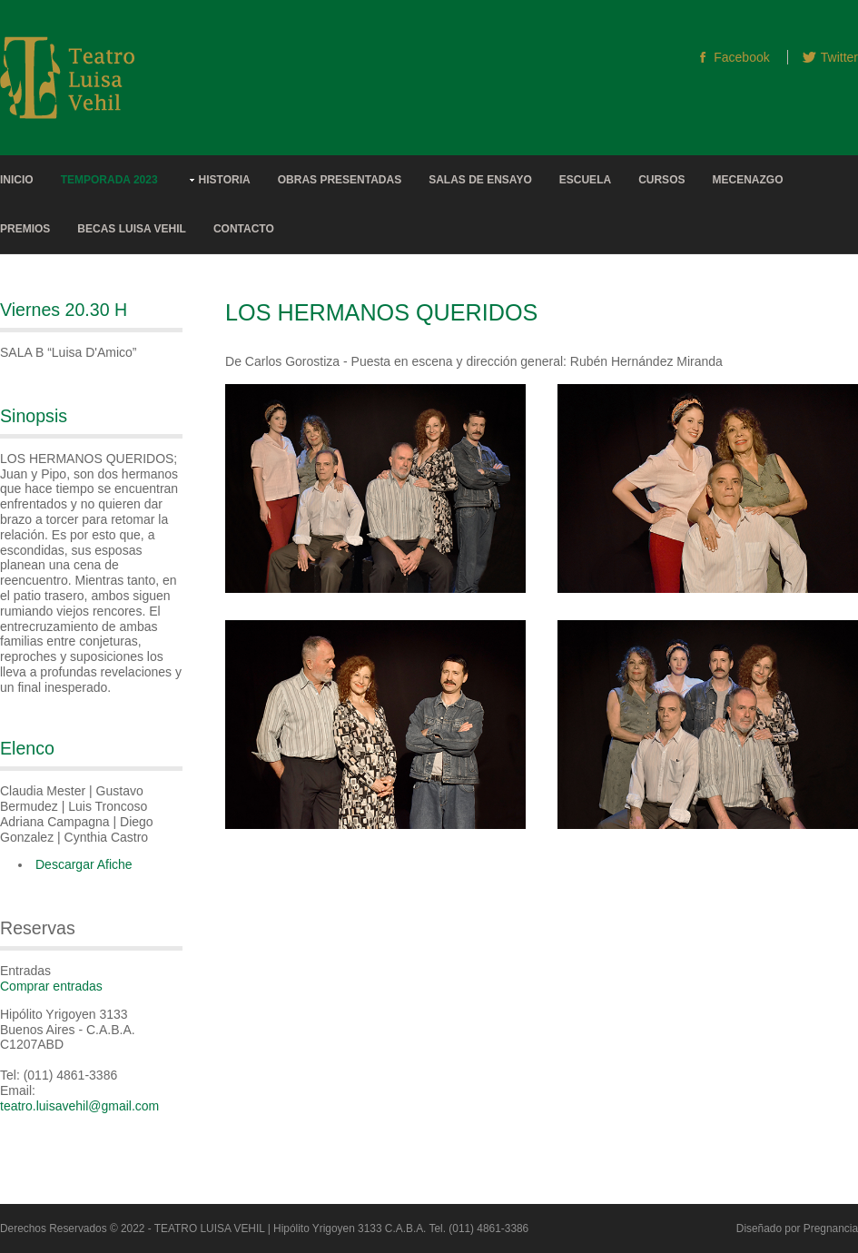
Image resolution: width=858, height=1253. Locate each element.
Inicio (17, 179)
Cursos (661, 179)
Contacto (243, 228)
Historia (225, 179)
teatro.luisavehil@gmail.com (79, 1106)
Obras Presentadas (339, 179)
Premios (25, 228)
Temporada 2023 (109, 179)
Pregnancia (831, 1228)
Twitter (839, 57)
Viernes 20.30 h (63, 310)
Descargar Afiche (84, 864)
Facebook (741, 57)
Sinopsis (33, 416)
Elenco (27, 748)
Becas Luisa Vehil (131, 228)
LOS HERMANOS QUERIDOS (381, 312)
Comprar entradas (51, 986)
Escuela (585, 179)
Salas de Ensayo (480, 179)
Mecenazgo (747, 179)
